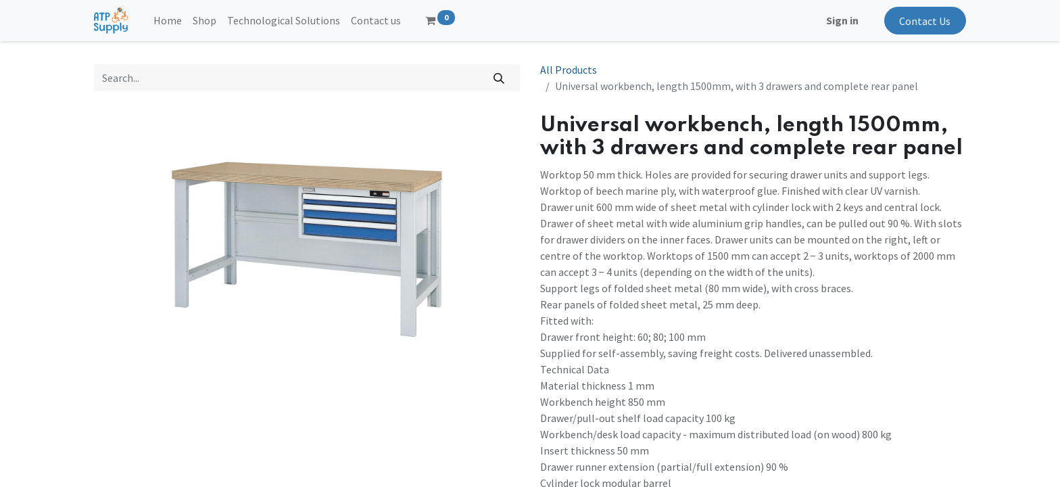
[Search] (499, 77)
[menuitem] (167, 20)
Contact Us (924, 21)
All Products (568, 69)
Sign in (842, 20)
